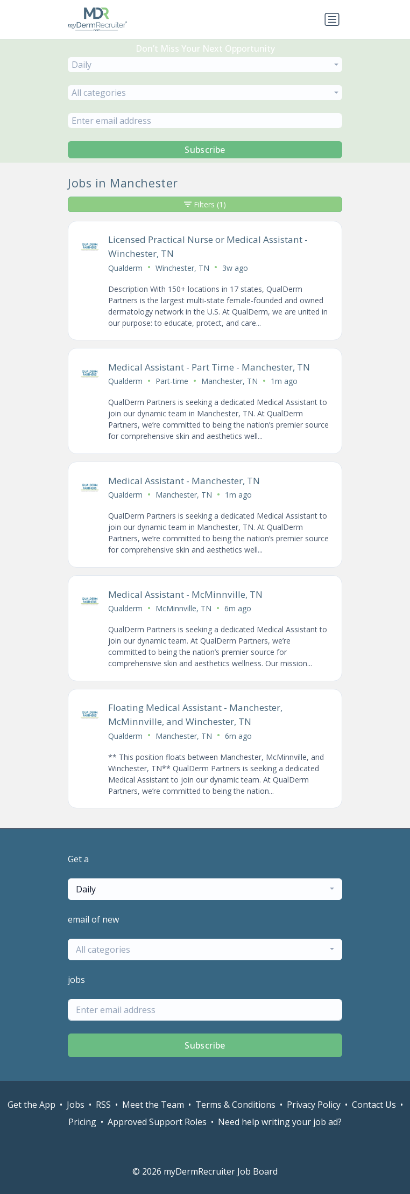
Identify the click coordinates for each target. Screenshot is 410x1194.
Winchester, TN (182, 268)
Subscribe (205, 150)
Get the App (31, 1105)
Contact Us (374, 1105)
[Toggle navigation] (332, 19)
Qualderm (125, 268)
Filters (205, 204)
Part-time (171, 381)
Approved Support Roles (157, 1122)
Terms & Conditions (235, 1105)
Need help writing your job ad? (280, 1122)
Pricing (82, 1122)
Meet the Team (153, 1105)
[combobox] (205, 64)
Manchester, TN (229, 381)
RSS (103, 1105)
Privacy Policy (314, 1105)
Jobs (75, 1105)
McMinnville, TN (183, 608)
